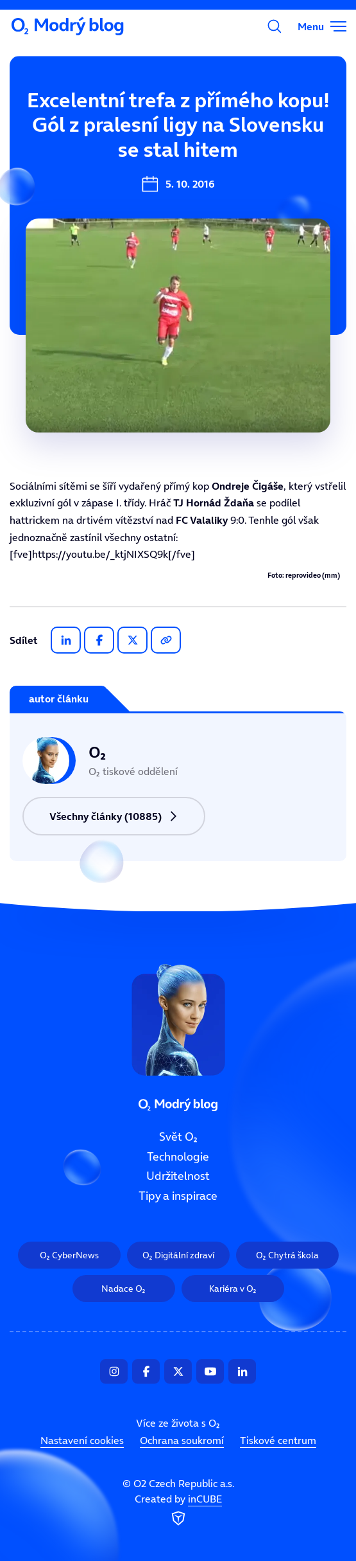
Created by (178, 1511)
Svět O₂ (178, 1137)
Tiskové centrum (278, 1440)
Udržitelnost (178, 1176)
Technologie (178, 1157)
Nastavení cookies (82, 1440)
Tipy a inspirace (178, 1196)
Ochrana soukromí (182, 1440)
